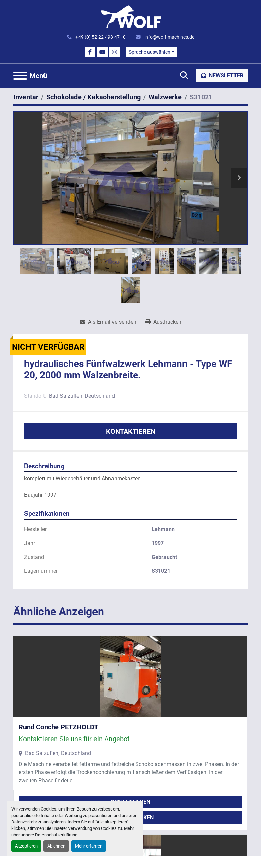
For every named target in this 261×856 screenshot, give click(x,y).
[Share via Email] (108, 321)
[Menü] (20, 76)
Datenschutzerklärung (56, 834)
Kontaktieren (130, 431)
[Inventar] (25, 97)
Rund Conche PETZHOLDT (58, 727)
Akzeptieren (26, 846)
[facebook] (90, 52)
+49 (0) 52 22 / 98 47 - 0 (100, 37)
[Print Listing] (163, 321)
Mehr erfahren (88, 846)
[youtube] (102, 52)
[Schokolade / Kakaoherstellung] (93, 97)
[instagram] (114, 52)
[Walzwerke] (165, 97)
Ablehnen (56, 846)
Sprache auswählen (149, 52)
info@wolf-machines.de (168, 37)
